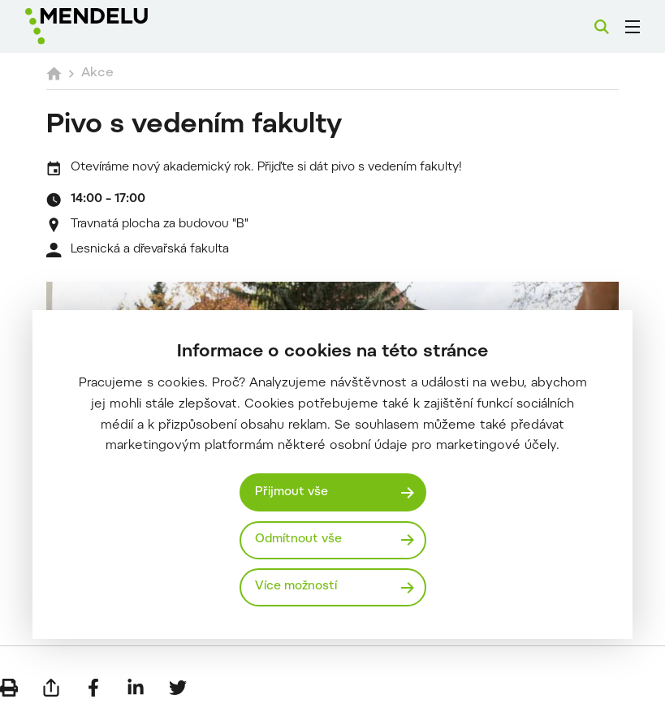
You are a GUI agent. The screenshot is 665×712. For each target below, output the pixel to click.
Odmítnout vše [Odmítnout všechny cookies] (298, 539)
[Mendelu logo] (111, 26)
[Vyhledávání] (601, 26)
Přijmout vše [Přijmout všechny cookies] (291, 492)
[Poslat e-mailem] (51, 688)
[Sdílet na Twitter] (178, 688)
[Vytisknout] (9, 688)
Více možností (296, 586)
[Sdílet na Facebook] (93, 688)
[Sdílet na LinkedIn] (136, 688)
